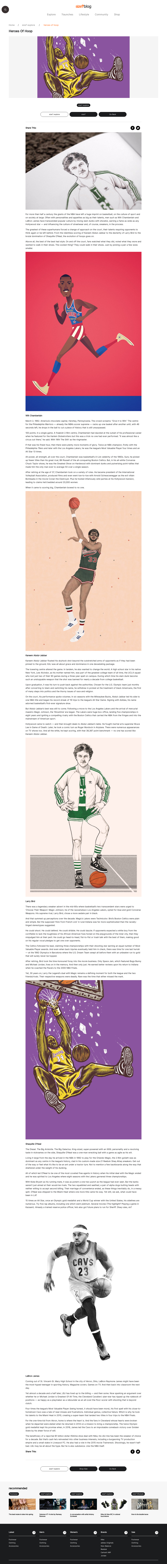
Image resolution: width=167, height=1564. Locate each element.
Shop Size (83, 1469)
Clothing (12, 1543)
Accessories (14, 1546)
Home (12, 25)
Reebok (104, 1549)
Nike (102, 1540)
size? (83, 114)
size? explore (28, 25)
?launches (67, 14)
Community (101, 14)
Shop (117, 14)
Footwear (14, 1494)
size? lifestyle (138, 1494)
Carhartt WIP (106, 1552)
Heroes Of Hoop (51, 25)
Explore (51, 14)
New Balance (106, 1546)
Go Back (112, 114)
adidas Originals (107, 1543)
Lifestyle (84, 14)
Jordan (103, 1556)
